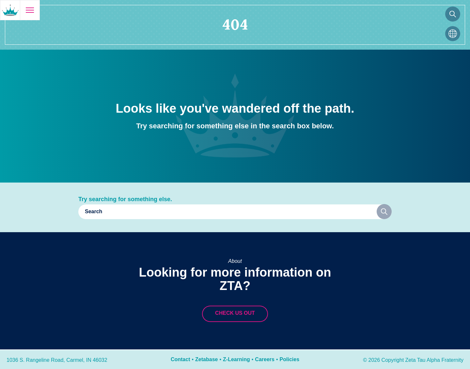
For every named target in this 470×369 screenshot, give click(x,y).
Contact (180, 359)
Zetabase (206, 359)
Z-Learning (236, 359)
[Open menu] (29, 10)
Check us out (235, 313)
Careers (264, 359)
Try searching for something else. (125, 199)
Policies (289, 359)
